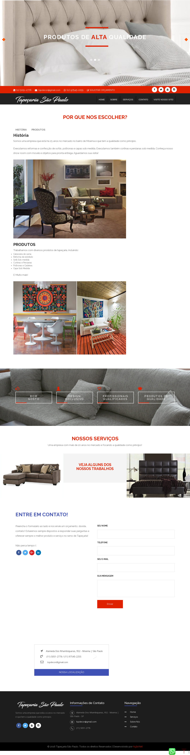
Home (102, 99)
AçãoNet (138, 747)
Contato (143, 99)
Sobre (113, 99)
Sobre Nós (135, 723)
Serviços (128, 99)
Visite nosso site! (163, 99)
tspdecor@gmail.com (49, 90)
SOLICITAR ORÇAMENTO (103, 90)
